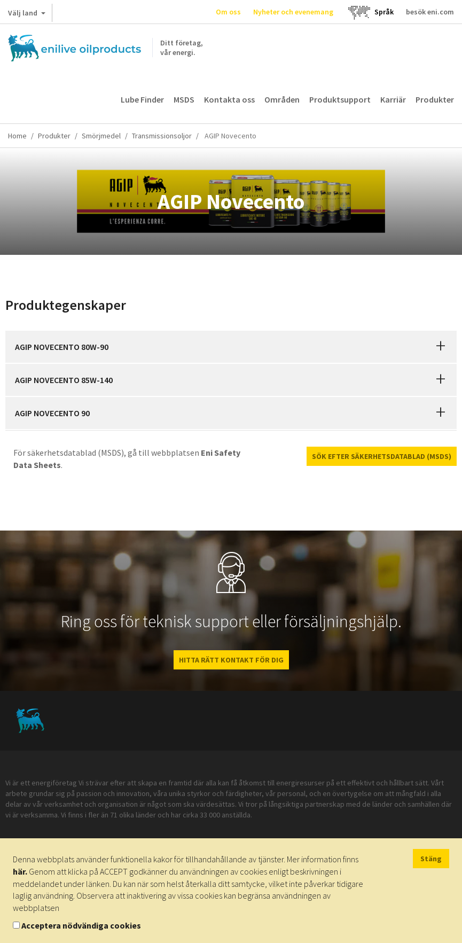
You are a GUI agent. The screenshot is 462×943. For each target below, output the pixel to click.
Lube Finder (142, 99)
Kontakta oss (229, 99)
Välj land (26, 15)
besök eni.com (430, 12)
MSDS (184, 99)
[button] (440, 346)
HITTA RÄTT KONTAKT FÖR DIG (231, 660)
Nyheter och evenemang (293, 12)
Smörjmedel (101, 136)
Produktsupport (340, 99)
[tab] (231, 347)
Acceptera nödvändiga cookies (81, 925)
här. (20, 871)
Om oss (228, 12)
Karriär (393, 99)
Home (17, 136)
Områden (282, 99)
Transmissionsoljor (162, 136)
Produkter (435, 99)
